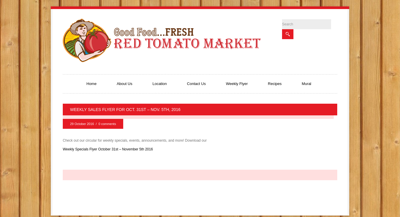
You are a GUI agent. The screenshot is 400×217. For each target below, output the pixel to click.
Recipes (275, 83)
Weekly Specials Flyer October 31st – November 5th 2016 (108, 149)
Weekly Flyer (237, 83)
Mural (307, 83)
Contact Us (196, 83)
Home (91, 83)
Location (159, 83)
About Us (124, 83)
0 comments (107, 124)
